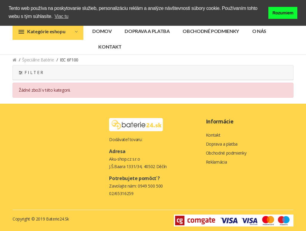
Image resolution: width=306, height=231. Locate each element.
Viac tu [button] (61, 16)
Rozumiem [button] (283, 12)
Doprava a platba (147, 31)
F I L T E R (31, 72)
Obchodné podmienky (211, 31)
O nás (259, 31)
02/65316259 (121, 193)
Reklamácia (216, 162)
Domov (101, 31)
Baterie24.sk (57, 219)
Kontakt (110, 46)
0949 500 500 (150, 186)
